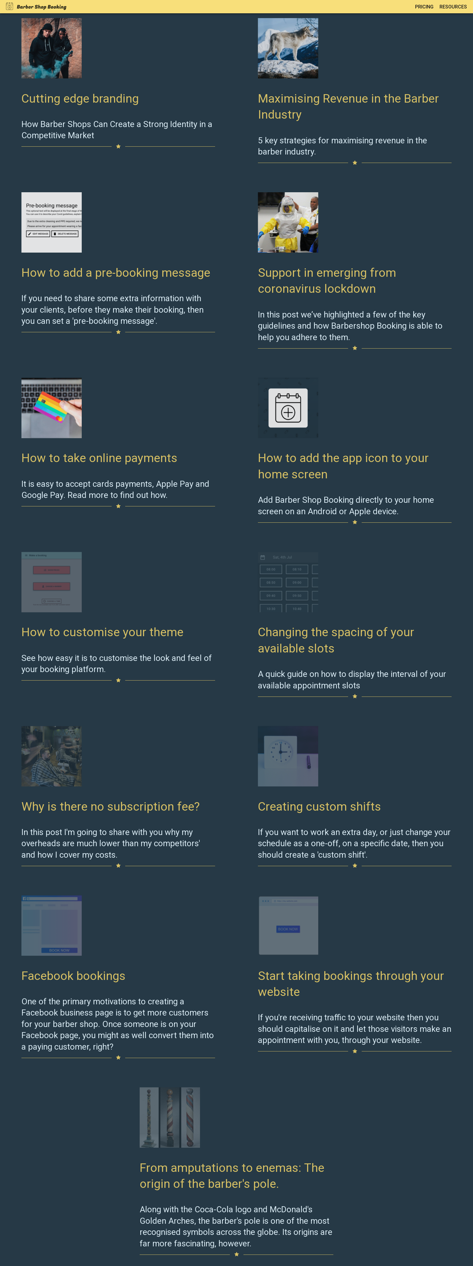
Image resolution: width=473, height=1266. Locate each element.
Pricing (424, 7)
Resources (453, 7)
